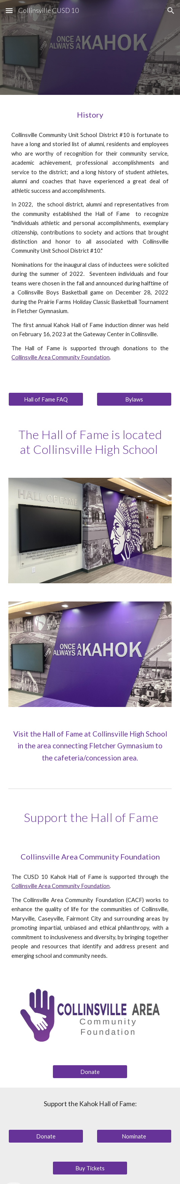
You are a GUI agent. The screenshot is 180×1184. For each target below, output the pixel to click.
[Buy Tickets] (90, 1168)
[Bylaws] (134, 399)
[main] (89, 114)
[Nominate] (134, 1136)
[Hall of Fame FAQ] (46, 399)
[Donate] (90, 1071)
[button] (9, 10)
